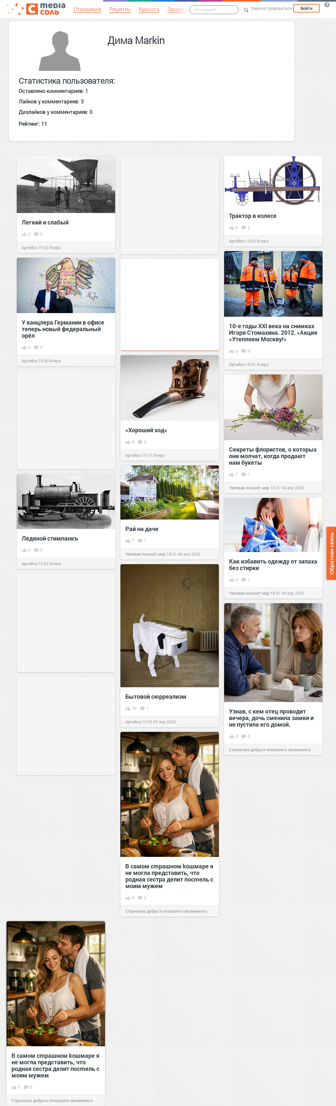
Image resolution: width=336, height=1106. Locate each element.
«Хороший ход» (146, 430)
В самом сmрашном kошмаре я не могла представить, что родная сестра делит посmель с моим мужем (169, 876)
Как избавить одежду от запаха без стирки (273, 564)
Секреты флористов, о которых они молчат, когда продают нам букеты (273, 456)
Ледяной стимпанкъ (50, 538)
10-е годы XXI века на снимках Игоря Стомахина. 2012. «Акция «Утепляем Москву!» (273, 332)
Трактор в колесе (253, 215)
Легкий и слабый (45, 222)
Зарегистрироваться (271, 8)
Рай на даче (141, 528)
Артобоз (29, 247)
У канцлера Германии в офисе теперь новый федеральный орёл (63, 329)
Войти (306, 8)
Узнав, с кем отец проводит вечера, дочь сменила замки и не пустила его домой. (271, 718)
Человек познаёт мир (249, 487)
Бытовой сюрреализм (155, 696)
